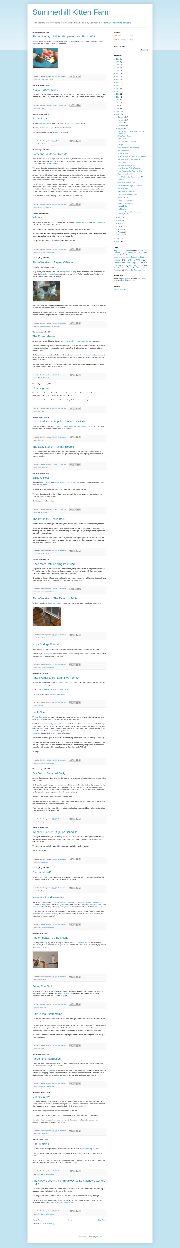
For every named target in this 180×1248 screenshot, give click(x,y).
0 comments (62, 76)
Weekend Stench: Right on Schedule (54, 832)
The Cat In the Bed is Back (48, 519)
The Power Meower (44, 336)
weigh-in (46, 877)
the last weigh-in (96, 94)
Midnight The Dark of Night (121, 257)
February (121, 232)
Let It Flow (38, 712)
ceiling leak (48, 654)
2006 (118, 114)
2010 (118, 103)
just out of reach (43, 947)
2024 (118, 62)
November (121, 120)
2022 (118, 68)
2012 (118, 97)
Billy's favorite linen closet (59, 724)
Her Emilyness (42, 512)
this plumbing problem (90, 1149)
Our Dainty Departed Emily (48, 773)
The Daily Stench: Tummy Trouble (53, 446)
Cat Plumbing (40, 1143)
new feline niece (45, 123)
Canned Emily (41, 1096)
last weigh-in (73, 393)
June (120, 220)
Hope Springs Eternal (45, 644)
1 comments (62, 141)
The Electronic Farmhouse (46, 252)
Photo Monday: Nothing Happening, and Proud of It (63, 36)
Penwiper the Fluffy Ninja (125, 263)
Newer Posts (37, 1220)
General (40, 440)
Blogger (99, 1237)
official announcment (57, 694)
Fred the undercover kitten (65, 682)
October (121, 123)
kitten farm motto (99, 222)
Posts (118, 36)
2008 (118, 109)
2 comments (62, 588)
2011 (118, 100)
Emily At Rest (40, 477)
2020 (118, 73)
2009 (118, 106)
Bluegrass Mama (73, 123)
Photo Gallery (49, 79)
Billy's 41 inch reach (77, 942)
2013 (118, 94)
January (121, 235)
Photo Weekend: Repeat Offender (53, 262)
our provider (50, 1070)
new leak (55, 569)
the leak (69, 1189)
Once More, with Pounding (53, 564)
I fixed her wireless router (91, 905)
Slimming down (41, 388)
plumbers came (41, 717)
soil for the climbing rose (66, 482)
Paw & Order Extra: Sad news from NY (56, 677)
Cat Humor (140, 251)
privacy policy (125, 279)
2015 (118, 88)
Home (70, 1220)
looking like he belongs (68, 272)
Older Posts (102, 1220)
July (119, 217)
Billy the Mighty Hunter (45, 378)
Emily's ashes (45, 482)
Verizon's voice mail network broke (60, 1202)
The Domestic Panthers (122, 268)
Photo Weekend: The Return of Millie (54, 598)
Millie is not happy (46, 128)
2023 (118, 65)
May (119, 223)
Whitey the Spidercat (44, 207)
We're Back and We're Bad (48, 897)
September (122, 126)
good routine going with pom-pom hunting (76, 341)
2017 (118, 82)
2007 (118, 112)
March (120, 229)
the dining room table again (50, 274)
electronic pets (63, 993)
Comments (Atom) (48, 1224)
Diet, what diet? (42, 872)
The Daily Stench (43, 467)
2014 (118, 91)
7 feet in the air (52, 163)
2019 (118, 76)
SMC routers (37, 907)
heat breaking (69, 902)
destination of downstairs (84, 355)
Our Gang (41, 79)
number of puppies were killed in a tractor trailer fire (75, 426)
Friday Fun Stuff (42, 986)
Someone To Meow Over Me (49, 154)
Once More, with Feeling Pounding (129, 168)
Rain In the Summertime (47, 1013)
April (119, 226)
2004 (118, 241)
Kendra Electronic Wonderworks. (116, 23)
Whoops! (37, 217)
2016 (118, 85)
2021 (118, 71)
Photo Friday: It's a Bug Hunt (50, 937)
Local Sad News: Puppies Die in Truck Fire (58, 421)
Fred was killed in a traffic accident (57, 689)
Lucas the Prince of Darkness (137, 255)
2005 (118, 239)
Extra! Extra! (40, 118)
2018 (118, 79)
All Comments (120, 39)
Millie (99, 603)
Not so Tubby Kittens (45, 89)
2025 (118, 59)
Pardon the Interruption (46, 1058)
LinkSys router (46, 905)
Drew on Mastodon (120, 290)
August (120, 129)
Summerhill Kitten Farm (71, 12)
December (121, 117)
